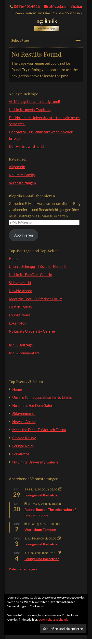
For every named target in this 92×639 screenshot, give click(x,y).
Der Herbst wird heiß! (26, 146)
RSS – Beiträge (21, 345)
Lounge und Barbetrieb (42, 495)
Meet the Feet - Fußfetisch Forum (35, 299)
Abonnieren (23, 235)
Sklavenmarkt (20, 282)
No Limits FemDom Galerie (30, 274)
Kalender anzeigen (23, 569)
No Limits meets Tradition (30, 109)
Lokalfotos (17, 323)
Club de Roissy (20, 307)
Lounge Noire (19, 315)
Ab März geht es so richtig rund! (34, 101)
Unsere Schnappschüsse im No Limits (38, 266)
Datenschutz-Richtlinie (53, 619)
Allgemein (17, 166)
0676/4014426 (27, 6)
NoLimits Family (22, 175)
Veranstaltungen (22, 183)
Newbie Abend (20, 290)
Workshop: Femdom (40, 529)
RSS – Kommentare (24, 353)
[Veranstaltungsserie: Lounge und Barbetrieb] (60, 489)
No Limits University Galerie (32, 331)
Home (13, 258)
